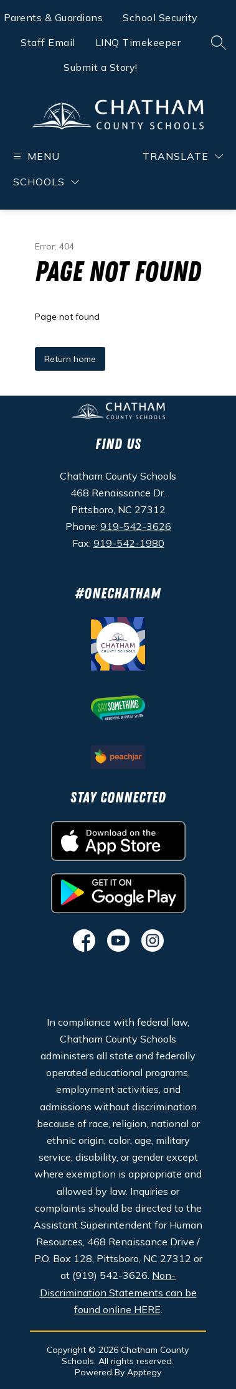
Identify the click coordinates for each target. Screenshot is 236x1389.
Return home (70, 359)
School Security (160, 17)
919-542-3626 (135, 526)
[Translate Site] (182, 156)
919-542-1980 (128, 543)
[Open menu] (35, 156)
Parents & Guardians (53, 17)
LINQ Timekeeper (138, 42)
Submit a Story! (101, 67)
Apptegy (144, 1372)
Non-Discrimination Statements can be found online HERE (118, 1292)
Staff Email (48, 42)
